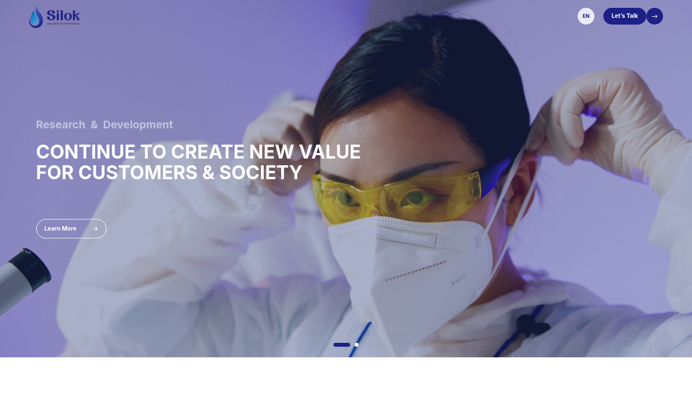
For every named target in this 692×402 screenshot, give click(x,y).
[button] (341, 344)
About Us (286, 15)
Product (319, 15)
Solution (351, 15)
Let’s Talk (625, 15)
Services (384, 15)
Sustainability (426, 15)
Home (255, 15)
